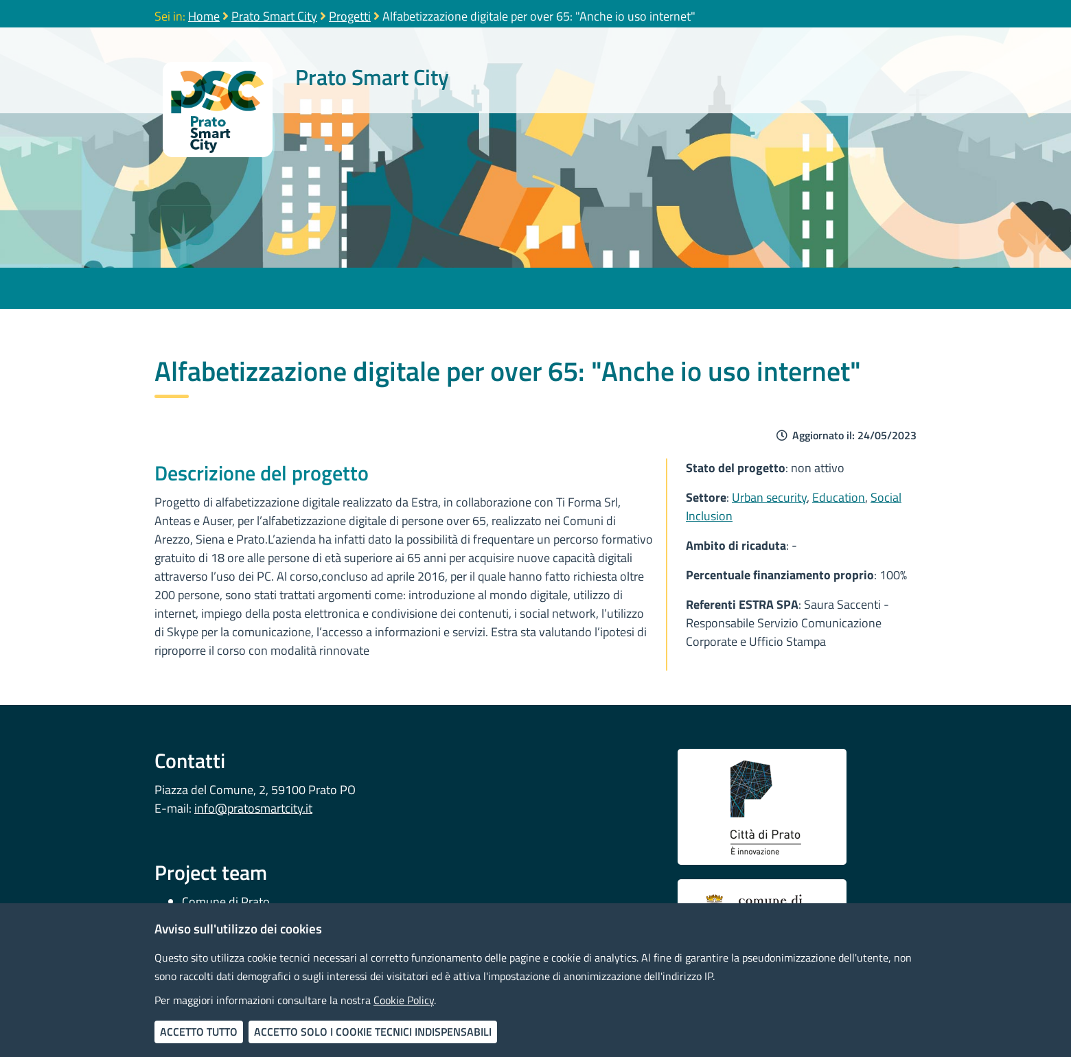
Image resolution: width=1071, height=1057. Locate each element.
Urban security (769, 497)
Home (204, 16)
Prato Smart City (274, 16)
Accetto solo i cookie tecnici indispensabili (373, 1031)
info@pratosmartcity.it (253, 808)
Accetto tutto (199, 1031)
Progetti (350, 16)
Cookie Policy (403, 1000)
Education (838, 497)
